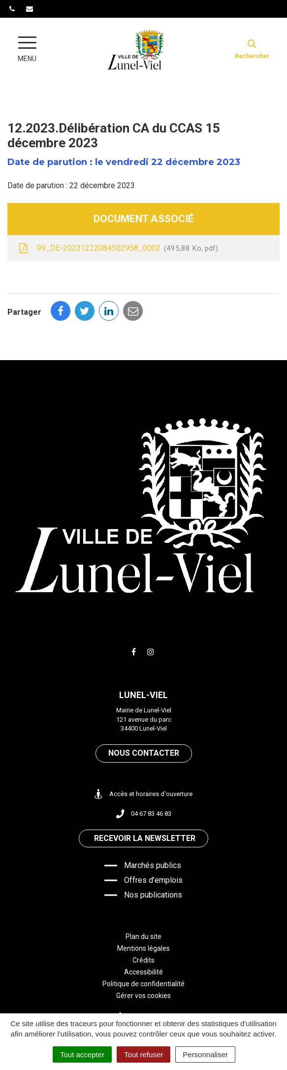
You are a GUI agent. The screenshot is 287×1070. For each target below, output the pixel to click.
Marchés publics (152, 865)
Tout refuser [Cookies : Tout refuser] (143, 1054)
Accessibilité (143, 972)
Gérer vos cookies (143, 996)
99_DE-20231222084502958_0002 (117, 248)
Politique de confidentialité (143, 984)
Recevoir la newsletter (144, 838)
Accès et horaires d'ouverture (143, 794)
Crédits (143, 960)
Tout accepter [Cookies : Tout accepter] (82, 1054)
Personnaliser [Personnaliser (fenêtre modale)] (205, 1054)
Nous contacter (143, 753)
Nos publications (153, 895)
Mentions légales (143, 948)
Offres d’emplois (153, 880)
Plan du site (143, 936)
